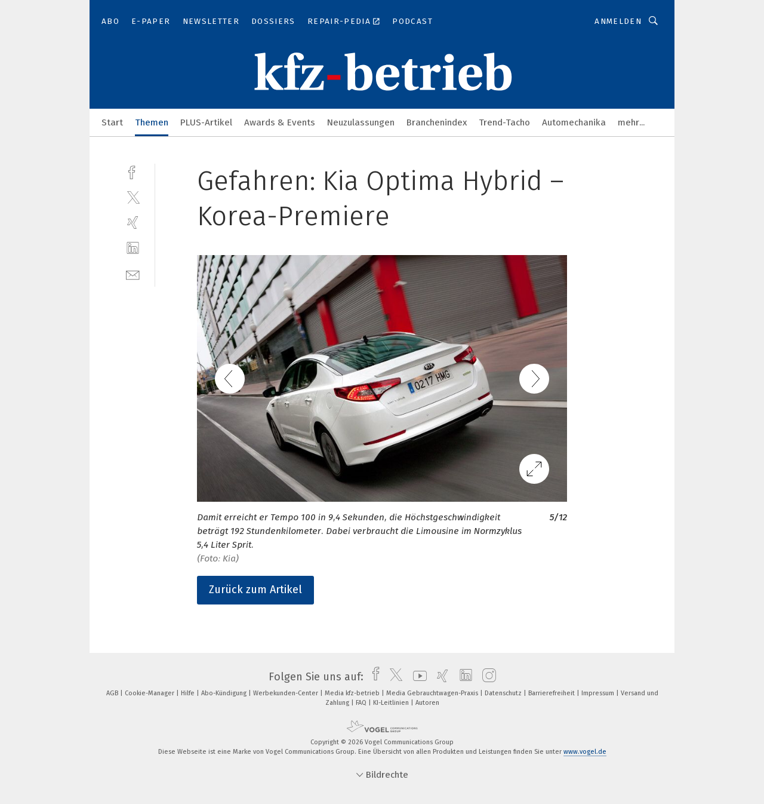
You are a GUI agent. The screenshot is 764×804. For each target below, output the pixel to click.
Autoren (427, 703)
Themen (151, 122)
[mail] (132, 273)
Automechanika (574, 122)
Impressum (598, 693)
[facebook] (132, 171)
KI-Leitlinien (392, 703)
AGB (113, 693)
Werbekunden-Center (286, 693)
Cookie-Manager (150, 693)
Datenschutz (504, 693)
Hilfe (188, 693)
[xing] (132, 222)
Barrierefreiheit (552, 693)
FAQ (362, 703)
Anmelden (618, 21)
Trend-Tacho (504, 122)
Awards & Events (279, 122)
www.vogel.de (584, 752)
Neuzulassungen (361, 122)
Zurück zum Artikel (255, 589)
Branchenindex (436, 122)
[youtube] (417, 676)
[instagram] (486, 676)
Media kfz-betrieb (353, 693)
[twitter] (132, 196)
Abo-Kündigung (224, 693)
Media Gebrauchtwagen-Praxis (433, 693)
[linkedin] (132, 248)
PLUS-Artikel (206, 122)
